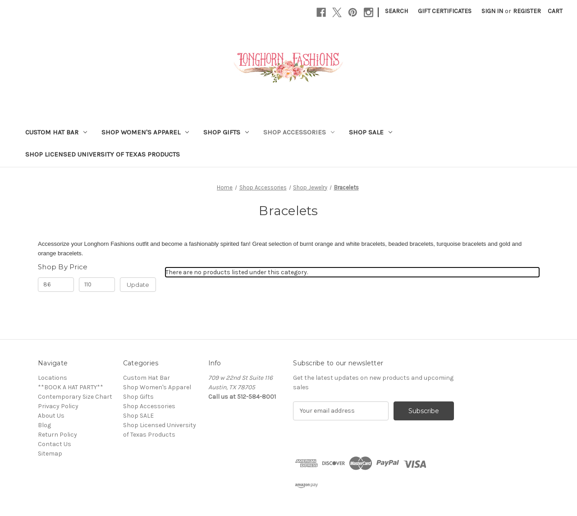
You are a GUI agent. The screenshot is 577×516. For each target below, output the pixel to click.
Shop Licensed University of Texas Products (102, 154)
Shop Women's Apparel (145, 132)
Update (138, 284)
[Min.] (56, 284)
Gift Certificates (445, 11)
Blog (44, 425)
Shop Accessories (298, 132)
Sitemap (50, 453)
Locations (52, 378)
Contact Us (54, 444)
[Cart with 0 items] (555, 11)
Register (527, 11)
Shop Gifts (226, 132)
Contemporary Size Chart (75, 397)
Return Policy (57, 434)
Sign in (492, 11)
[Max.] (97, 284)
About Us (51, 415)
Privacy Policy (58, 406)
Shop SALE (370, 132)
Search (396, 11)
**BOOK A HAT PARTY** (70, 387)
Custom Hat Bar (56, 132)
